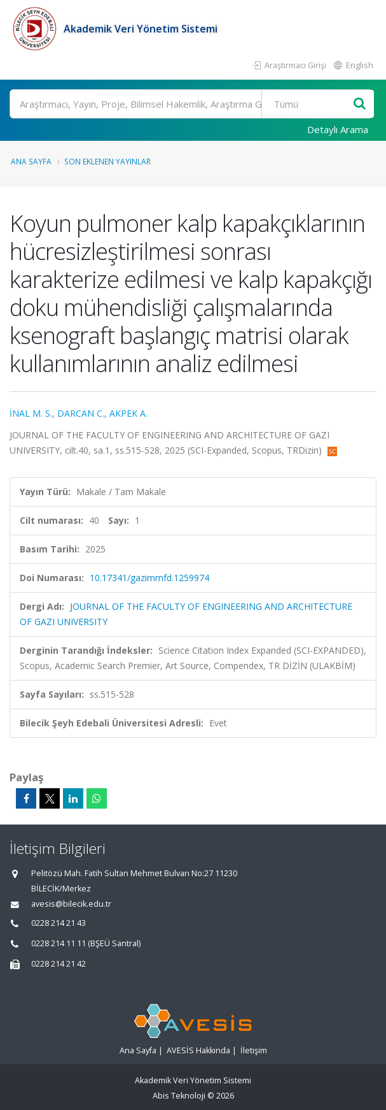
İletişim (253, 1050)
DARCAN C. (80, 413)
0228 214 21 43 (58, 923)
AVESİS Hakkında (198, 1050)
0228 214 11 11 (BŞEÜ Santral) (86, 943)
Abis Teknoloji (179, 1095)
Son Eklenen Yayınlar (107, 161)
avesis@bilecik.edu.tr (71, 903)
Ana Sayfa (31, 161)
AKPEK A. (128, 413)
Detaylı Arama (337, 129)
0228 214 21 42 (58, 963)
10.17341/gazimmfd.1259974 (149, 578)
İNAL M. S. (31, 413)
